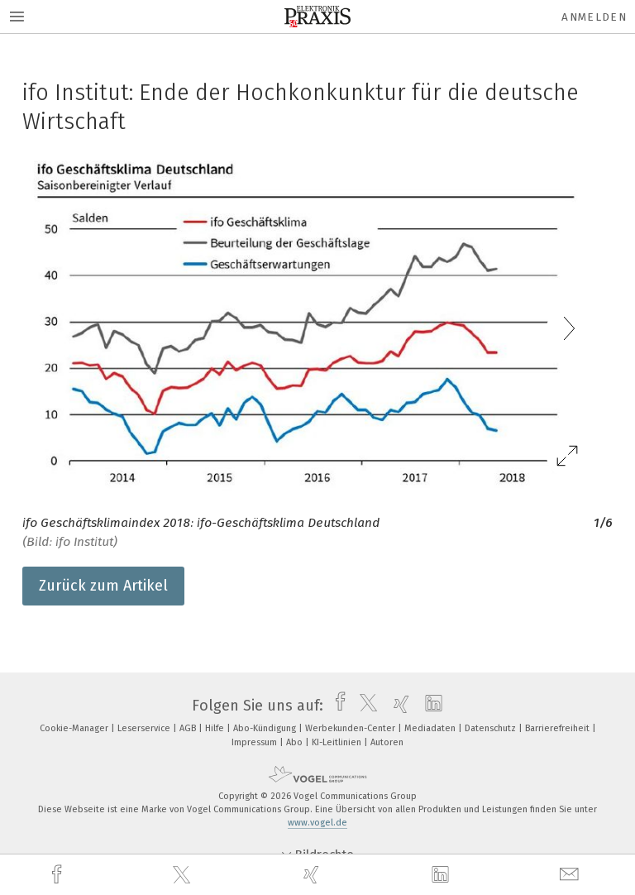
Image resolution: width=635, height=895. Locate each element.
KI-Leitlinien (338, 742)
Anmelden (594, 17)
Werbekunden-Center (351, 728)
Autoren (386, 742)
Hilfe (216, 728)
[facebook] (58, 875)
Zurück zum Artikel (103, 586)
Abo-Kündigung (265, 728)
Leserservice (145, 728)
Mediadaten (431, 728)
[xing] (313, 874)
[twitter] (183, 875)
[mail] (571, 875)
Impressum (255, 742)
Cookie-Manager (75, 728)
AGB (188, 728)
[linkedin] (442, 875)
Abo (295, 742)
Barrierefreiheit (558, 728)
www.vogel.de (317, 822)
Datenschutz (491, 728)
